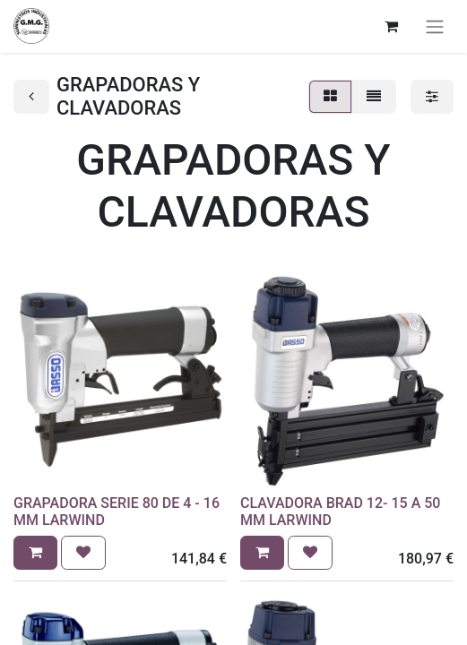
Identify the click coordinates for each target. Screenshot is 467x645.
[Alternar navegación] (435, 26)
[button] (35, 553)
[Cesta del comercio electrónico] (391, 26)
